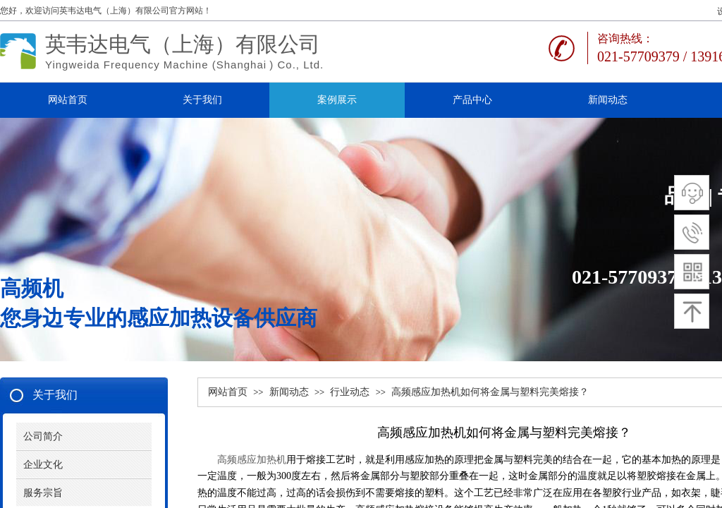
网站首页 (227, 392)
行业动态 (349, 392)
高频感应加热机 (249, 459)
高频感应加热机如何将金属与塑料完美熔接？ (490, 392)
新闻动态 (289, 392)
